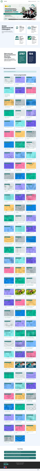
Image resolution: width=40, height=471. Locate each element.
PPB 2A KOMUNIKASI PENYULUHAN (29, 118)
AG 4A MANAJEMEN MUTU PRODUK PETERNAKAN (30, 350)
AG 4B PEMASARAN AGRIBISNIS (29, 382)
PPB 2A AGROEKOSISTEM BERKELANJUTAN (8, 118)
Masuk (38, 1)
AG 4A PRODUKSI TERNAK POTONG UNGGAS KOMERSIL (8, 350)
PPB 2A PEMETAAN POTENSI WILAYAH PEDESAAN (19, 107)
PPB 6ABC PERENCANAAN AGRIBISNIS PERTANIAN (30, 214)
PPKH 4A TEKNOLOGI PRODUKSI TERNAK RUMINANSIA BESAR (20, 245)
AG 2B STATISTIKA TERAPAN (30, 423)
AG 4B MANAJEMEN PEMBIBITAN (18, 392)
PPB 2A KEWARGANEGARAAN (31, 94)
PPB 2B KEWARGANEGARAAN (20, 94)
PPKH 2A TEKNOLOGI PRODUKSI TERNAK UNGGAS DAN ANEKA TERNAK (20, 287)
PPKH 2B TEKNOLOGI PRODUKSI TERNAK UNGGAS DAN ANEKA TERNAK (9, 287)
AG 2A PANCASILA (18, 444)
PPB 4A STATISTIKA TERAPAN (9, 159)
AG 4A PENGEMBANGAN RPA (19, 360)
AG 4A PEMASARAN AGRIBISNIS (7, 392)
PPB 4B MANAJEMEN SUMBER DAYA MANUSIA (19, 181)
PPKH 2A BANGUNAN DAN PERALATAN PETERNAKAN (8, 298)
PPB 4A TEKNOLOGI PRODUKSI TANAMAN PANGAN (31, 160)
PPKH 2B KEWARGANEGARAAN (9, 329)
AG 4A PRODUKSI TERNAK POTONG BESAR (19, 382)
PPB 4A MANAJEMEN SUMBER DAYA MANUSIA (30, 181)
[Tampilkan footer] (38, 469)
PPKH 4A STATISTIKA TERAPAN (9, 275)
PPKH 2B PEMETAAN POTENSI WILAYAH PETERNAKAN (30, 309)
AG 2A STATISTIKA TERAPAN (8, 434)
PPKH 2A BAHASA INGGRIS (8, 339)
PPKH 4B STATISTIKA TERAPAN (31, 266)
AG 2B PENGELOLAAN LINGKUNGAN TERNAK (29, 403)
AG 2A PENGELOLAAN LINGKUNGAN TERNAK (7, 413)
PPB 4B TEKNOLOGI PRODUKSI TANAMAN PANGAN (20, 160)
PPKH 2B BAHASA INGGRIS (30, 329)
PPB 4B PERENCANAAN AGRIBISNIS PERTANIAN (8, 170)
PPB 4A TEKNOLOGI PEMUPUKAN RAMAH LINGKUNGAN (20, 149)
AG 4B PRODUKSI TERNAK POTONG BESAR (8, 382)
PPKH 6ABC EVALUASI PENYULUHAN (7, 235)
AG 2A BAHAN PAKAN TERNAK (20, 402)
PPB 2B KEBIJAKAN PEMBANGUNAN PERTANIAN (30, 128)
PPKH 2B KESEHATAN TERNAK (19, 297)
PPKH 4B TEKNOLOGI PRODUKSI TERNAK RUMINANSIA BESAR (9, 245)
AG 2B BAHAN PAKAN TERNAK (9, 402)
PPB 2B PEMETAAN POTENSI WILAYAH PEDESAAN (8, 107)
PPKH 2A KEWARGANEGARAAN (20, 329)
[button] (32, 1)
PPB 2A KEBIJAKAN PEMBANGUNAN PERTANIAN (8, 139)
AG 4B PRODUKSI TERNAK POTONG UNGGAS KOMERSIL (31, 339)
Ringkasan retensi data (20, 466)
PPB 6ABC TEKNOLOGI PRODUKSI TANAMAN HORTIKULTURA (30, 202)
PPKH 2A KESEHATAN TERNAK (31, 297)
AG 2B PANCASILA (7, 444)
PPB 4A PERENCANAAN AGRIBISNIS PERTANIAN (19, 170)
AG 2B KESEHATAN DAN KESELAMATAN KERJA (8, 424)
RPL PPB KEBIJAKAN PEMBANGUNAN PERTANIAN (30, 84)
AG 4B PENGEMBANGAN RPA (8, 360)
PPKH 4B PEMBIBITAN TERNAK (9, 266)
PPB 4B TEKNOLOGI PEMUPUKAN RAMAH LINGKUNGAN (9, 149)
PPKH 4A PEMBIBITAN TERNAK (20, 266)
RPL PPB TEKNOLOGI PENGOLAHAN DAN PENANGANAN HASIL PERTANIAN (7, 96)
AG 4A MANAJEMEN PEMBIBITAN (29, 392)
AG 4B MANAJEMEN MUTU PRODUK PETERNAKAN (19, 350)
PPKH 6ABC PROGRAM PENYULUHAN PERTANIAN (19, 235)
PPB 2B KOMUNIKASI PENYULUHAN (18, 118)
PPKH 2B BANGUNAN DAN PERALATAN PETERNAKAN (30, 287)
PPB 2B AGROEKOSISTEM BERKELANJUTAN (30, 107)
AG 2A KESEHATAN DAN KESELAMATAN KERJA (19, 424)
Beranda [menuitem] (5, 1)
